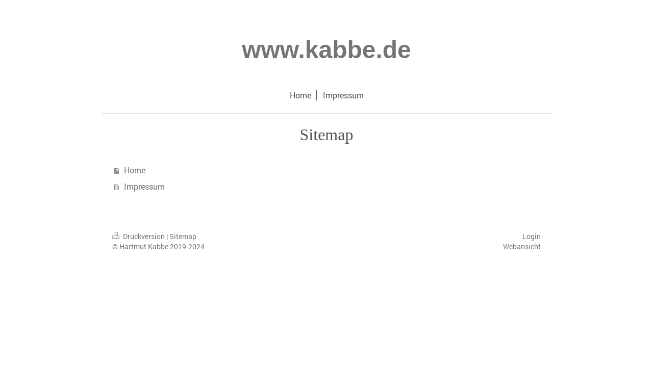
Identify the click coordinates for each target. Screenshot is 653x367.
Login (531, 236)
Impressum (144, 186)
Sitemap (182, 236)
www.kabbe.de (326, 49)
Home (134, 170)
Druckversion (139, 236)
